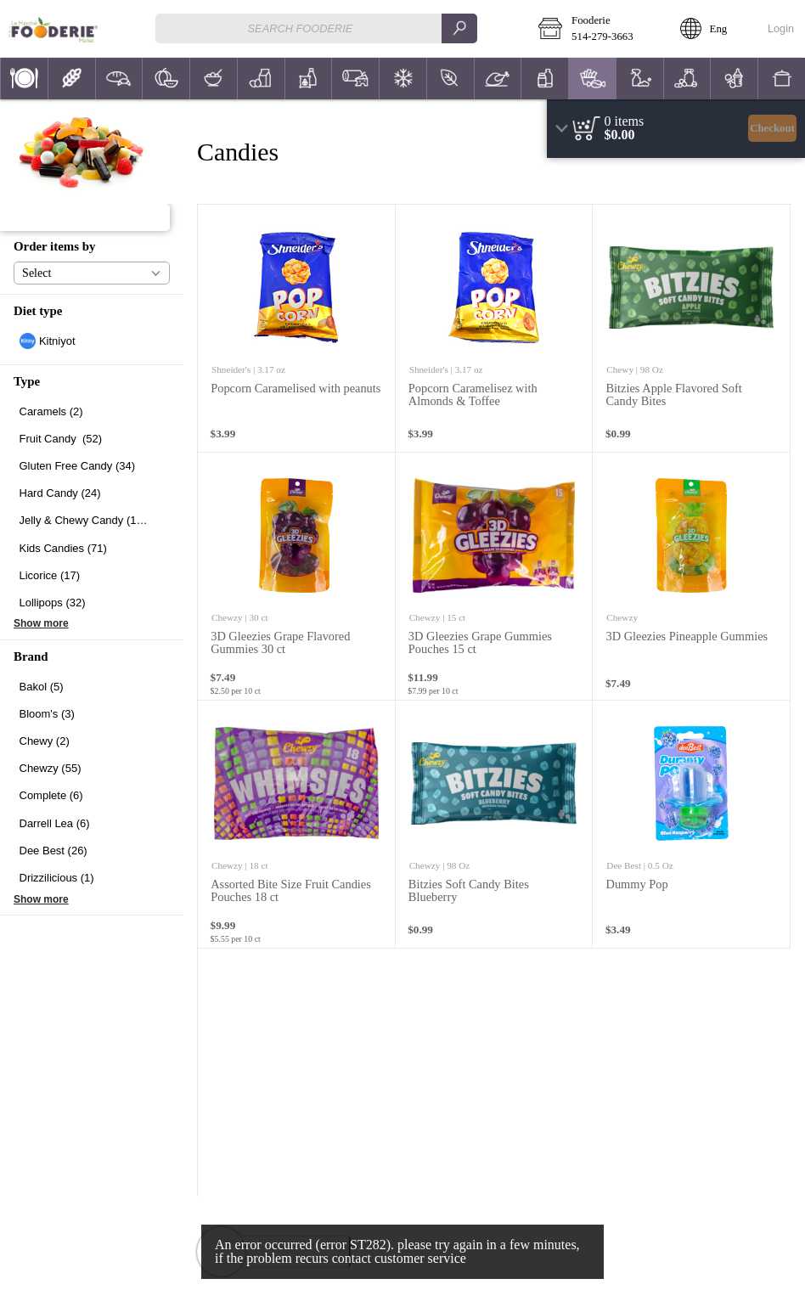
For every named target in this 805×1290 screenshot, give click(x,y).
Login (781, 28)
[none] (297, 329)
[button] (596, 29)
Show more (41, 623)
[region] (676, 128)
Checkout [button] (772, 128)
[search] (459, 28)
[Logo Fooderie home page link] (53, 29)
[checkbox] (92, 341)
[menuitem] (24, 78)
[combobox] (316, 28)
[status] (625, 121)
